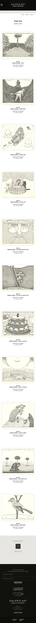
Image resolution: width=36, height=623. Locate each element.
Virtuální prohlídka (18, 612)
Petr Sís (31, 14)
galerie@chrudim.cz (18, 589)
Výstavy (27, 14)
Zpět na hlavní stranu (18, 541)
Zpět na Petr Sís (18, 551)
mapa (22, 593)
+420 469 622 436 (19, 588)
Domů (23, 14)
